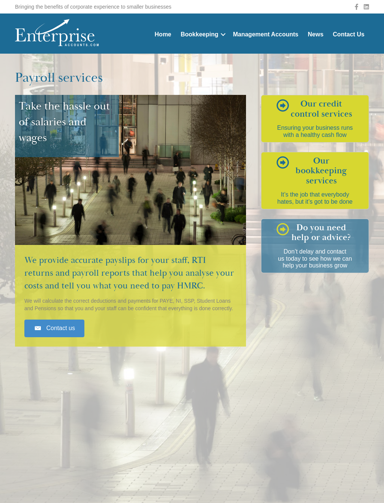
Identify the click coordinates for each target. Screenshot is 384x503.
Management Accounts (265, 34)
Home (162, 34)
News (316, 34)
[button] (54, 328)
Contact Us (348, 34)
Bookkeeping (199, 34)
